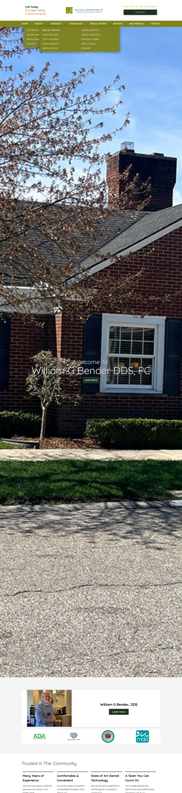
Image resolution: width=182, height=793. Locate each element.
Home (25, 23)
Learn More (91, 380)
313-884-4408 (35, 10)
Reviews (117, 23)
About (38, 23)
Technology (76, 23)
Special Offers (98, 23)
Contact (155, 23)
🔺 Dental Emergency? (35, 14)
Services (55, 23)
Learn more (118, 711)
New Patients (136, 23)
